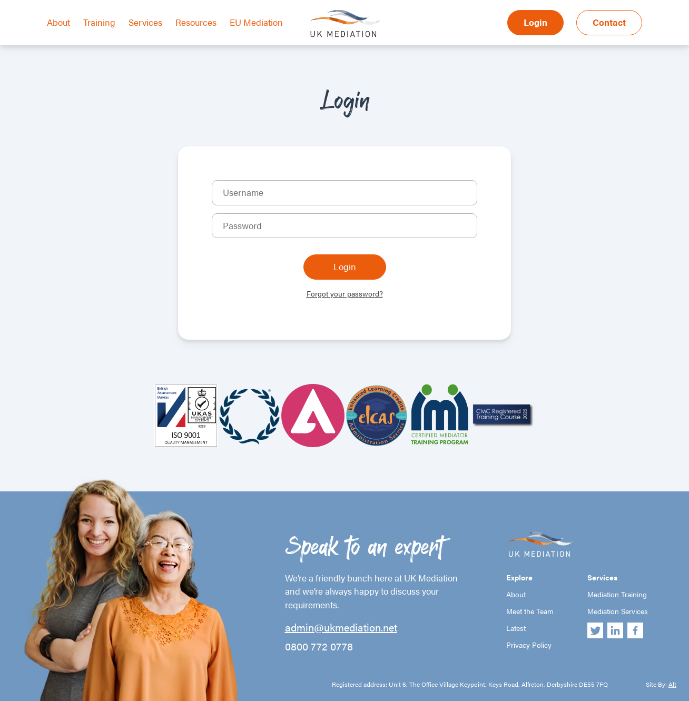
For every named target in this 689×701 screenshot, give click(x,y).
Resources (195, 22)
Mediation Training (617, 594)
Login (535, 22)
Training (99, 22)
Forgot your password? (345, 293)
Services (145, 22)
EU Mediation (256, 22)
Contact (609, 22)
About (58, 22)
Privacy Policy (529, 644)
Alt (672, 684)
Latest (516, 628)
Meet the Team (530, 611)
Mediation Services (617, 611)
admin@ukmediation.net (341, 627)
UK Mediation (344, 22)
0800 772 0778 (319, 646)
